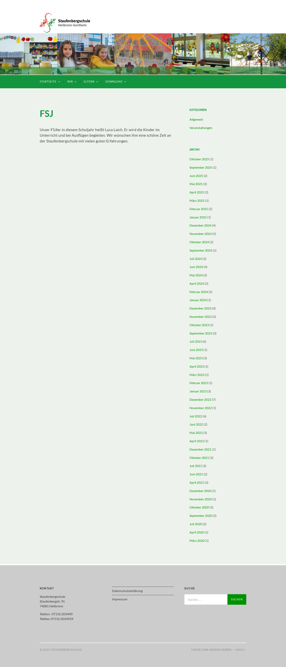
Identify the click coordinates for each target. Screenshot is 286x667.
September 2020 (200, 515)
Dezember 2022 (200, 399)
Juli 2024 (195, 258)
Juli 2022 (195, 416)
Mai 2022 (196, 432)
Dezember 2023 (200, 308)
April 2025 (196, 192)
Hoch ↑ (241, 649)
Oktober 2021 (199, 457)
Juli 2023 (195, 341)
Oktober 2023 (199, 325)
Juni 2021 (196, 474)
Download (114, 81)
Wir (70, 81)
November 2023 (200, 316)
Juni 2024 (196, 267)
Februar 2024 (198, 292)
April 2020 (196, 532)
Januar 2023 (198, 391)
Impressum (119, 599)
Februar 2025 (198, 209)
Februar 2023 (198, 383)
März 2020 (196, 540)
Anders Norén (220, 649)
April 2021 (196, 482)
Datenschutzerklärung (127, 591)
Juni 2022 (196, 424)
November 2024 (200, 233)
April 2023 (196, 366)
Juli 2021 (195, 466)
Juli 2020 (195, 524)
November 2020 (200, 499)
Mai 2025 (196, 184)
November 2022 (200, 408)
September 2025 (200, 167)
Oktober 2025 (199, 159)
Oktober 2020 (199, 507)
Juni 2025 (196, 176)
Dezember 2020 (200, 491)
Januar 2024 (198, 300)
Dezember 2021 (200, 449)
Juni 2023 (196, 350)
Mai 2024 (196, 275)
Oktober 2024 (199, 242)
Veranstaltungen (200, 128)
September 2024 (200, 250)
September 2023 (200, 333)
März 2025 (196, 200)
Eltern (89, 81)
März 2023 (196, 375)
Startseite (48, 81)
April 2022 (196, 441)
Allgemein (196, 119)
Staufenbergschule (66, 649)
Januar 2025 (198, 217)
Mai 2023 (196, 358)
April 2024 (196, 283)
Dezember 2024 (200, 225)
